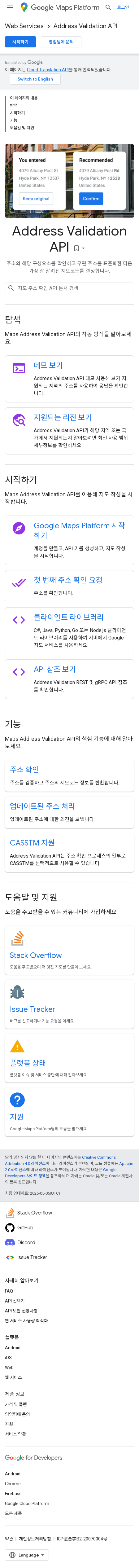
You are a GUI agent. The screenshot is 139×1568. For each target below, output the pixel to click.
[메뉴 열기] (10, 7)
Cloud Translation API (48, 69)
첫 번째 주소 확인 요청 (68, 580)
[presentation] (69, 320)
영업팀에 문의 (61, 42)
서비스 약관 (15, 1434)
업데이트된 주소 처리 (42, 806)
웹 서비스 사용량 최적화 (26, 1320)
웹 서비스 (13, 1377)
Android (12, 1347)
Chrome (13, 1483)
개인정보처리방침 (35, 1538)
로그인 (123, 7)
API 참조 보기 (55, 669)
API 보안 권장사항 (21, 1310)
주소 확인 (24, 770)
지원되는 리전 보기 (63, 417)
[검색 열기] (108, 7)
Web (9, 1367)
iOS (8, 1357)
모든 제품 (13, 1513)
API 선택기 (15, 1300)
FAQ (9, 1291)
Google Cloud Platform (27, 1503)
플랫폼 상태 (28, 1063)
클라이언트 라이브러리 (69, 617)
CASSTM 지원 (32, 843)
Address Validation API (85, 26)
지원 (17, 1117)
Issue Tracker (32, 1009)
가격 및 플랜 (16, 1404)
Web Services (24, 26)
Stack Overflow (36, 955)
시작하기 (20, 42)
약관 (9, 1538)
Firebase (13, 1493)
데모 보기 (48, 365)
